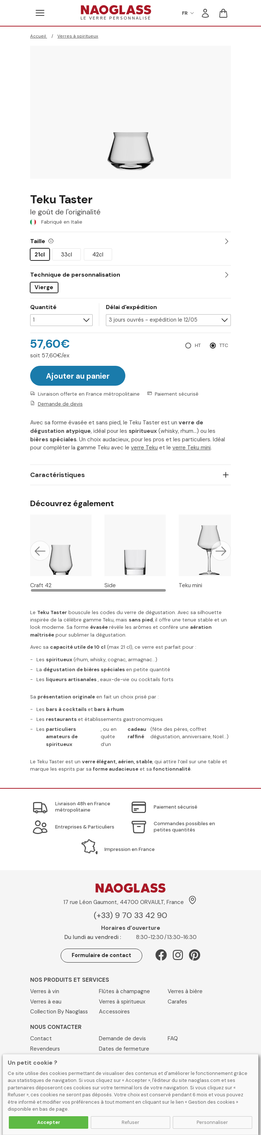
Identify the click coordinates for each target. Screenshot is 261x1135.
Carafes (177, 1001)
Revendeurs (45, 1048)
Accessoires (114, 1011)
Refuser (130, 1122)
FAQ (173, 1037)
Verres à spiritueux (77, 36)
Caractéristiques (57, 474)
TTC (223, 344)
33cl (66, 254)
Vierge (44, 287)
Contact (41, 1037)
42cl (97, 254)
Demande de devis (60, 403)
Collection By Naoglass (59, 1011)
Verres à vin (44, 990)
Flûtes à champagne (124, 990)
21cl (40, 254)
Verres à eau (45, 1001)
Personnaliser (212, 1122)
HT (198, 344)
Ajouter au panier (78, 375)
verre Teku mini (191, 447)
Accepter (48, 1122)
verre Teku (144, 447)
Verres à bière (185, 990)
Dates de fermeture (124, 1048)
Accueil (38, 36)
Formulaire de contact (101, 954)
